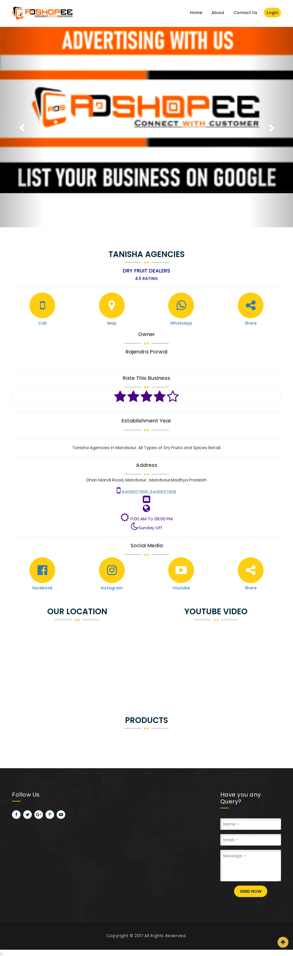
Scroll (283, 942)
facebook (42, 588)
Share (251, 323)
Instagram (112, 588)
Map (111, 323)
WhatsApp (181, 323)
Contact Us (245, 12)
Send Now (251, 891)
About (217, 12)
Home (196, 12)
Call (42, 323)
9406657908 (135, 492)
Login (272, 12)
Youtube (181, 588)
